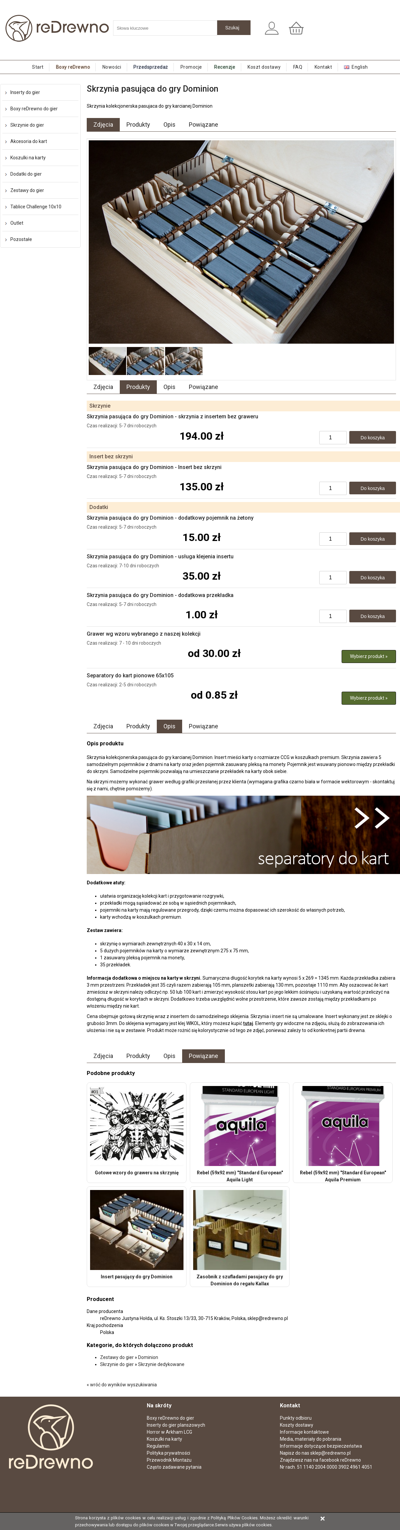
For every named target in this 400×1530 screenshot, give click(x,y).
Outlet (16, 223)
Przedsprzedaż (150, 67)
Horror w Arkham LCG (169, 1432)
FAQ (298, 67)
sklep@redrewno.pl (330, 1453)
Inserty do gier (25, 92)
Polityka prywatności (168, 1453)
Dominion (148, 1357)
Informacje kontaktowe (304, 1432)
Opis (169, 124)
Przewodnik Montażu (169, 1460)
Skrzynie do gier (27, 125)
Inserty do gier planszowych (176, 1425)
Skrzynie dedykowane (161, 1364)
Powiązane (203, 124)
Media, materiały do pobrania (310, 1439)
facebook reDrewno (340, 1460)
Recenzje (224, 67)
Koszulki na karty (28, 157)
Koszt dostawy (264, 67)
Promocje (191, 67)
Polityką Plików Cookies (234, 1517)
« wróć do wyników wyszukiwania (122, 1384)
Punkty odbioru (296, 1418)
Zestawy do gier (27, 190)
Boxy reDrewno (73, 67)
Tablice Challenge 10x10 (35, 206)
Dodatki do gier (26, 174)
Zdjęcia (103, 124)
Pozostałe (21, 239)
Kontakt (323, 67)
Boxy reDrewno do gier (34, 108)
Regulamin (158, 1446)
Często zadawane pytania (174, 1467)
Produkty (138, 124)
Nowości (111, 67)
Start (38, 67)
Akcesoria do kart (28, 141)
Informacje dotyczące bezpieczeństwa (321, 1446)
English (360, 67)
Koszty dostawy (296, 1425)
